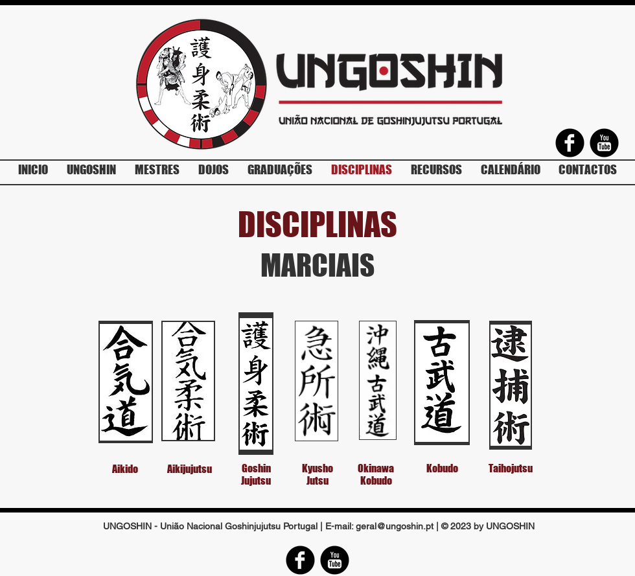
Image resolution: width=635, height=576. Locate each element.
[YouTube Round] (604, 142)
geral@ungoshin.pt (394, 526)
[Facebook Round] (569, 142)
